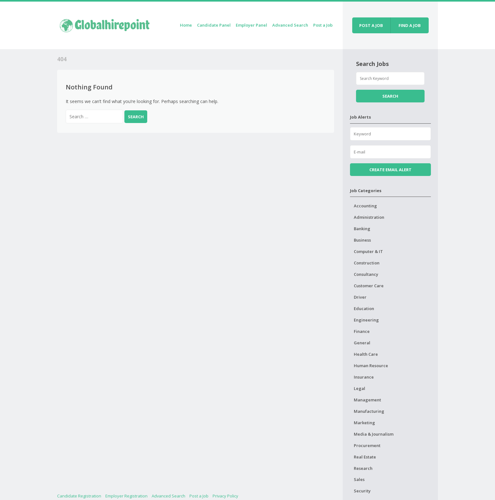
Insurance (364, 377)
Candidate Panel (214, 25)
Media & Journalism (373, 434)
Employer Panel (251, 25)
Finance (362, 331)
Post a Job (323, 25)
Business (362, 240)
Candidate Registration (79, 496)
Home (186, 25)
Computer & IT (368, 251)
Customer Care (369, 286)
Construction (367, 263)
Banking (362, 228)
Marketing (364, 422)
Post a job (371, 25)
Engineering (366, 320)
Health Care (366, 354)
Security (362, 491)
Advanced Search (290, 25)
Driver (360, 297)
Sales (359, 479)
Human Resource (371, 365)
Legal (359, 388)
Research (363, 468)
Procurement (367, 445)
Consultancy (366, 274)
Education (364, 308)
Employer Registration (126, 496)
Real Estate (365, 457)
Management (367, 400)
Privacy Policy (225, 496)
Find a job (410, 25)
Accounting (365, 206)
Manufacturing (369, 411)
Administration (369, 217)
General (362, 343)
